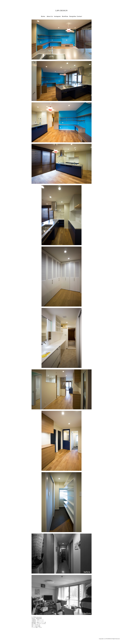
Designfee (72, 16)
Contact (79, 16)
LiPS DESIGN (61, 10)
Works (43, 16)
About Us (49, 16)
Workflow (65, 16)
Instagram (57, 16)
